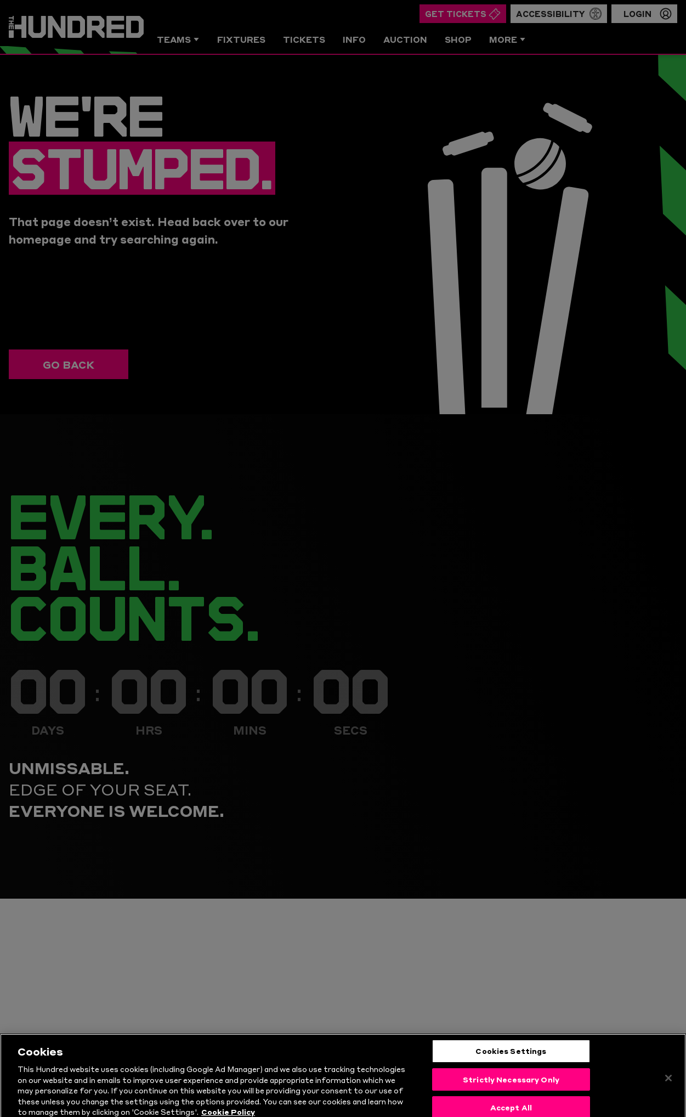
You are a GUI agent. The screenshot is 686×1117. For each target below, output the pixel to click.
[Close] (668, 1094)
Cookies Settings (510, 1067)
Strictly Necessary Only (511, 1095)
